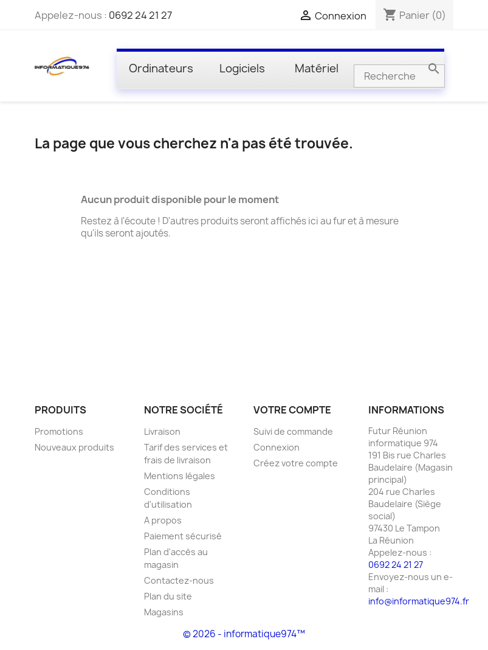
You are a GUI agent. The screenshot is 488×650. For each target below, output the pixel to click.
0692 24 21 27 (140, 15)
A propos (163, 520)
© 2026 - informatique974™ (244, 634)
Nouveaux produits (74, 447)
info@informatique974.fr (418, 601)
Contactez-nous (179, 580)
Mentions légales (179, 476)
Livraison (162, 431)
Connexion (276, 447)
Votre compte (292, 410)
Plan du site (168, 596)
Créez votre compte (295, 463)
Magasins (164, 612)
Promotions (59, 431)
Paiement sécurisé (183, 536)
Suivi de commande (293, 431)
